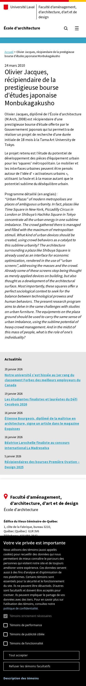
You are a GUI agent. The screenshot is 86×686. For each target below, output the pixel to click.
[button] (21, 678)
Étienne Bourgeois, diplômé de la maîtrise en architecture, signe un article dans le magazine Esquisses (42, 423)
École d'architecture (22, 28)
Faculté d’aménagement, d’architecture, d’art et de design (58, 12)
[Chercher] (65, 28)
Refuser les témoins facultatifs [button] (29, 666)
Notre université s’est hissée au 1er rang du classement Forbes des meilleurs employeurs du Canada (42, 380)
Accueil (9, 52)
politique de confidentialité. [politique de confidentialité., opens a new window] (21, 608)
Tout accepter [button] (18, 655)
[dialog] (43, 611)
